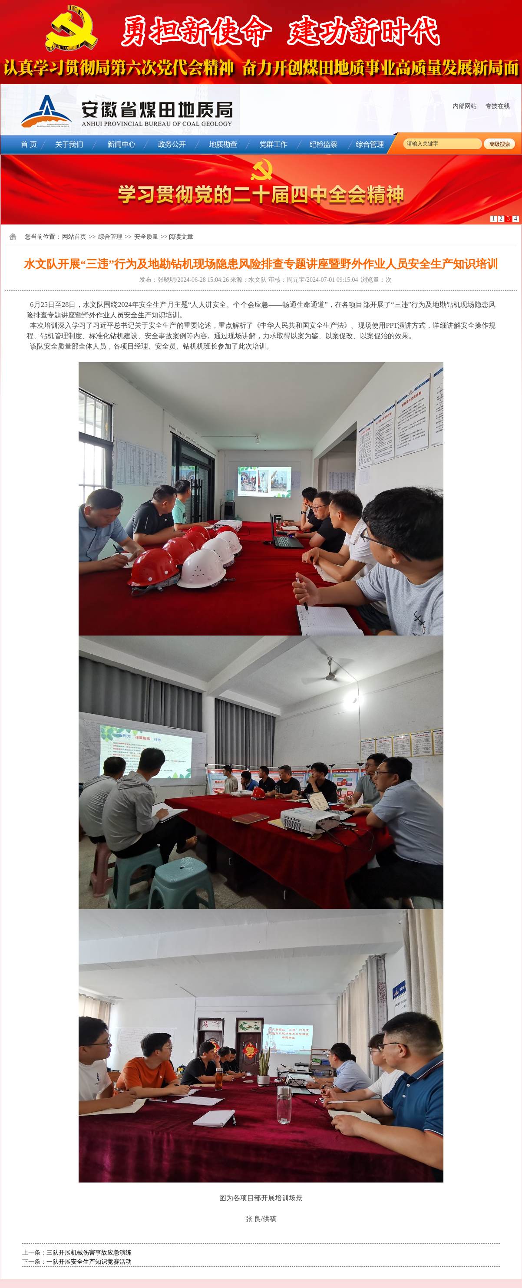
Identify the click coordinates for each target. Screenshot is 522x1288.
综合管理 (110, 237)
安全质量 (146, 237)
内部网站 (465, 106)
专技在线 (498, 106)
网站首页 (74, 237)
